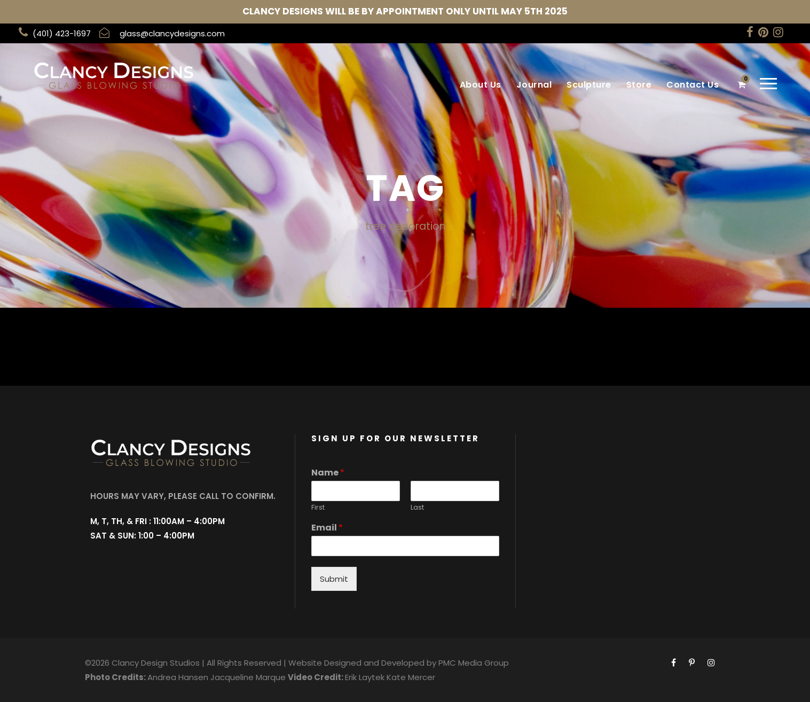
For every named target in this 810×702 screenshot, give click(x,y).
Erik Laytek (364, 677)
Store (639, 85)
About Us (480, 85)
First (318, 507)
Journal (534, 85)
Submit (334, 578)
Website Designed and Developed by (362, 662)
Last (417, 507)
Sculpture (589, 85)
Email (327, 528)
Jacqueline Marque (248, 677)
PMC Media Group (473, 662)
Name (327, 473)
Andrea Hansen (177, 677)
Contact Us (692, 85)
